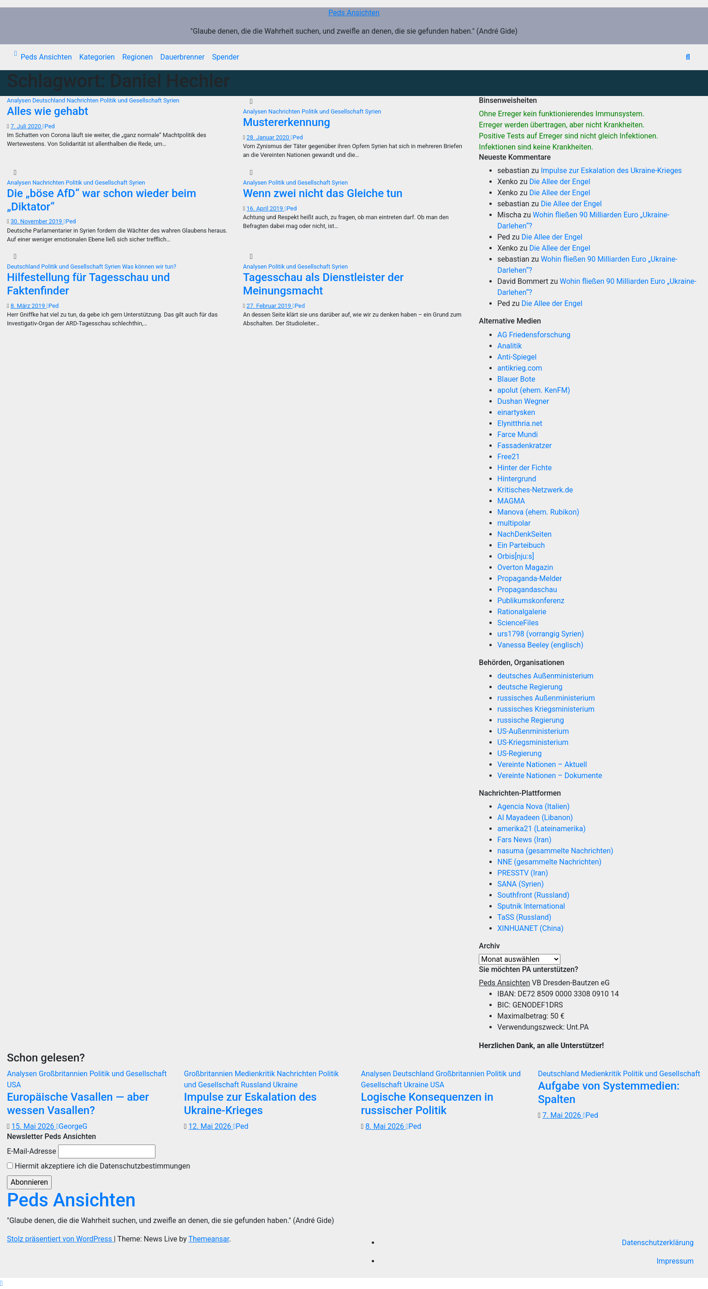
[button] (688, 57)
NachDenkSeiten (524, 534)
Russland (257, 1084)
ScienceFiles (517, 622)
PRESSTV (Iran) (522, 873)
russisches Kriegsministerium (546, 709)
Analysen (19, 100)
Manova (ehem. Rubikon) (538, 512)
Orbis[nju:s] (515, 556)
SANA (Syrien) (520, 884)
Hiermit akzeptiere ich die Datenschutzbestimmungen (98, 1166)
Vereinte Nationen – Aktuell (542, 764)
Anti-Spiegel (516, 357)
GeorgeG (71, 1126)
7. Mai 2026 (562, 1115)
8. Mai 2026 (385, 1126)
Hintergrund (516, 478)
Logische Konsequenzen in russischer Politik (427, 1104)
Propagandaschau (527, 589)
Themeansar (208, 1239)
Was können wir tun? (149, 266)
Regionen (137, 57)
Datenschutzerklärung (658, 1242)
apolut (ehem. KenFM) (533, 390)
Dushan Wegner (523, 401)
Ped (48, 126)
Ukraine (285, 1084)
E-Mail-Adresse (31, 1151)
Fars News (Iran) (524, 839)
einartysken (516, 412)
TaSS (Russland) (524, 917)
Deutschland (49, 100)
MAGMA (511, 501)
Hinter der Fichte (524, 467)
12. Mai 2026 (211, 1126)
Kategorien (97, 57)
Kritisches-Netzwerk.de (535, 490)
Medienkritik (256, 1073)
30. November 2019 (37, 221)
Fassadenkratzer (524, 445)
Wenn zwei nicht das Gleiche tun (323, 193)
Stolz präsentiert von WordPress (60, 1239)
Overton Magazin (525, 567)
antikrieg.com (519, 368)
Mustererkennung (286, 122)
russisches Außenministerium (546, 698)
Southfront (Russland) (533, 895)
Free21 (508, 456)
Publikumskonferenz (530, 600)
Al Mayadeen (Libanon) (535, 817)
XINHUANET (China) (530, 928)
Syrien (171, 100)
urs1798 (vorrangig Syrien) (540, 634)
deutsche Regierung (529, 687)
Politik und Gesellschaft (131, 100)
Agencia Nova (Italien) (533, 806)
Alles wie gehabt (47, 111)
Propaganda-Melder (529, 578)
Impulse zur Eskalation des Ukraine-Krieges (611, 170)
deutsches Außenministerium (545, 675)
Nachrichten (83, 100)
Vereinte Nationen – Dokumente (549, 775)
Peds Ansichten (354, 12)
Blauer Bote (516, 379)
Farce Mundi (517, 434)
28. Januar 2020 (269, 137)
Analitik (509, 346)
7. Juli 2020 (26, 126)
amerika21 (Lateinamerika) (541, 828)
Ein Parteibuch (521, 545)
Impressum (675, 1261)
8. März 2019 (29, 305)
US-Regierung (519, 753)
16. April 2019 (266, 208)
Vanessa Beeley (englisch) (540, 645)
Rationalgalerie (521, 611)
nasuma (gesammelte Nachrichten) (555, 850)
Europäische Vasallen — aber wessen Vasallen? (78, 1104)
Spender (225, 57)
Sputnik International (531, 906)
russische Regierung (530, 720)
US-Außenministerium (533, 731)
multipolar (513, 523)
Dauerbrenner (182, 57)
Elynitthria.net (519, 423)
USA (14, 1084)
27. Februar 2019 (270, 305)
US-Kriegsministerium (532, 742)
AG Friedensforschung (533, 334)
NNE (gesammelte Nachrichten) (549, 861)
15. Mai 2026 (34, 1126)
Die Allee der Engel (559, 181)
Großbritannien (64, 1073)
